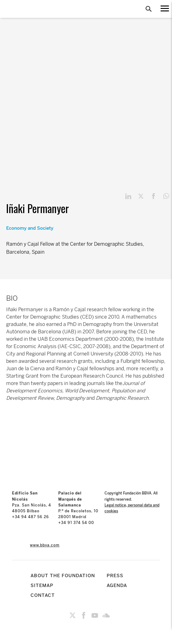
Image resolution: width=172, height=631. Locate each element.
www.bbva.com (44, 545)
